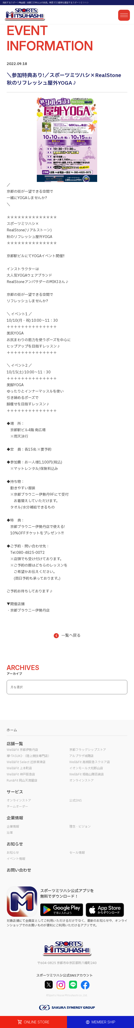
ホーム (12, 730)
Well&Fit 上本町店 (19, 768)
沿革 (10, 832)
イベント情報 (16, 859)
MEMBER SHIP (101, 1022)
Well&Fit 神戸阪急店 (21, 774)
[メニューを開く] (124, 15)
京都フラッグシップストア (87, 750)
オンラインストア (81, 780)
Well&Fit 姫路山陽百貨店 (86, 774)
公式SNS (75, 800)
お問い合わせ (19, 870)
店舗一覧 (15, 744)
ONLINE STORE (33, 1022)
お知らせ (13, 852)
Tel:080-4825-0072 (27, 552)
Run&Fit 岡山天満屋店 (22, 780)
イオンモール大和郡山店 (86, 768)
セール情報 (77, 852)
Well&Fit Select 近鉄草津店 (26, 762)
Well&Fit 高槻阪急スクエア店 (89, 762)
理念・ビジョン (80, 826)
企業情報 (13, 826)
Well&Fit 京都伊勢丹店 (22, 750)
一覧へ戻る (67, 636)
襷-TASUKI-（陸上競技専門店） (29, 756)
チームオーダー (17, 806)
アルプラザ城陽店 (81, 756)
